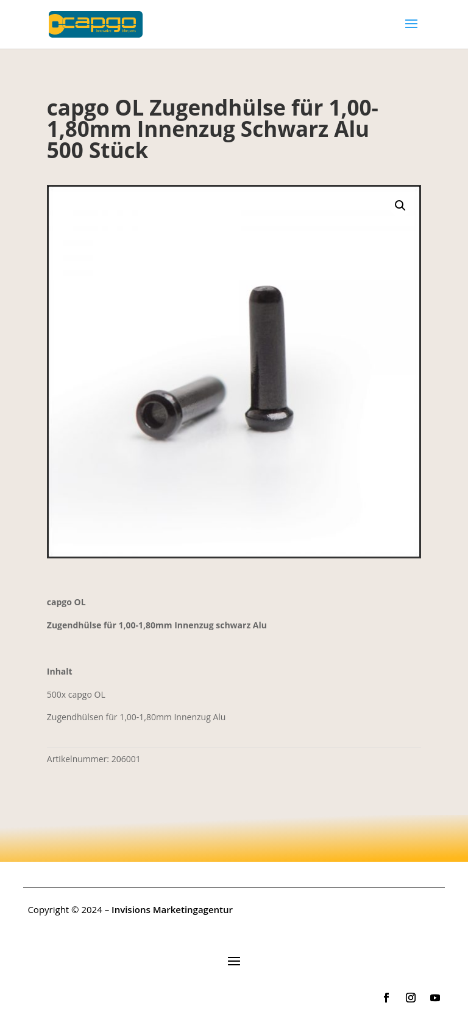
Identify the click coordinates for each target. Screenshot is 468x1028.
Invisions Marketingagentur (172, 909)
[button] (400, 206)
